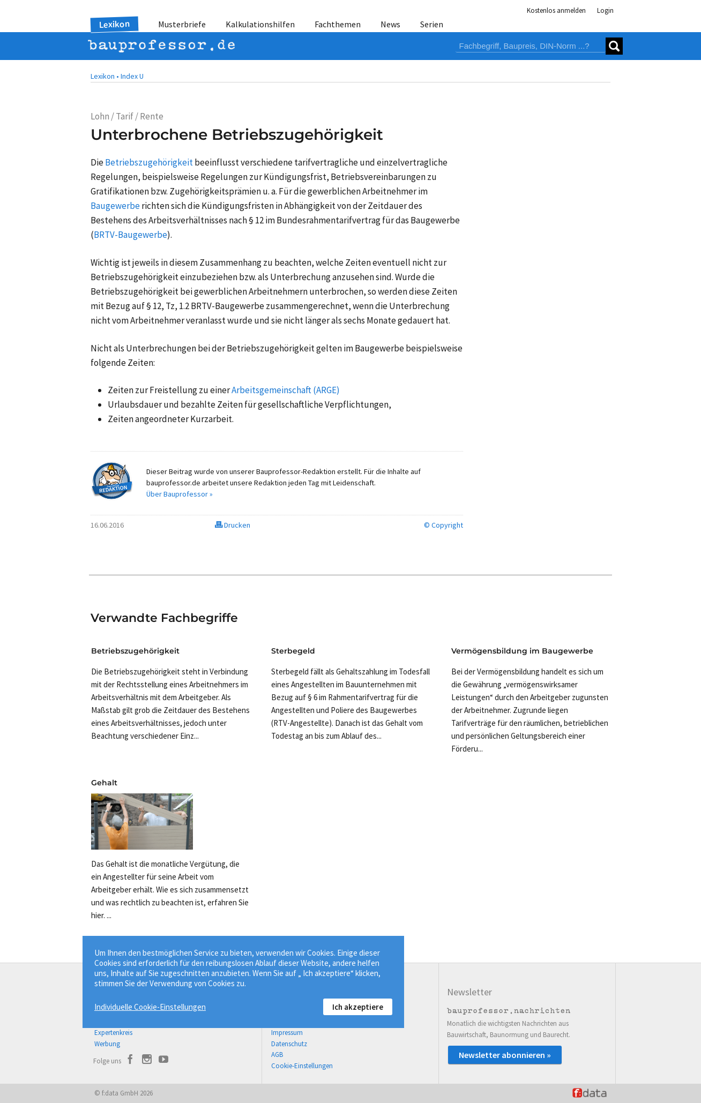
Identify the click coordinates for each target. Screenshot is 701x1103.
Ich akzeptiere (357, 1007)
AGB (277, 1054)
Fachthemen (338, 24)
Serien (431, 24)
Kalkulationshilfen (260, 24)
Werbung (107, 1043)
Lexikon (114, 24)
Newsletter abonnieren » (505, 1054)
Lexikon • (105, 76)
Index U (132, 76)
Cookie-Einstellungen (302, 1065)
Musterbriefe (182, 24)
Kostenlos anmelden (556, 10)
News (390, 24)
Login (605, 10)
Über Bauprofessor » (179, 494)
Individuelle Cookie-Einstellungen (150, 1007)
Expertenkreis (113, 1032)
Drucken (232, 525)
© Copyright (443, 525)
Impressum (287, 1032)
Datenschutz (289, 1043)
